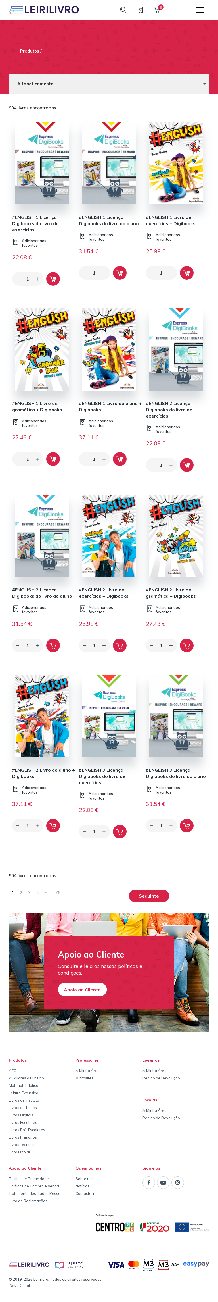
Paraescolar (19, 1152)
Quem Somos (88, 1168)
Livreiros (151, 1060)
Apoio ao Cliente (82, 989)
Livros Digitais (21, 1115)
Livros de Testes (23, 1107)
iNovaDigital (19, 1285)
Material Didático (23, 1085)
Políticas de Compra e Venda (34, 1186)
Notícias (82, 1186)
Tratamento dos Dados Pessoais (37, 1193)
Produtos (18, 1060)
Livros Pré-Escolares (27, 1129)
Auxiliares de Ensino (26, 1078)
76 (56, 892)
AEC (12, 1070)
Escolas (149, 1099)
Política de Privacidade (29, 1178)
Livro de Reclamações (28, 1201)
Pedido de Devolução (161, 1078)
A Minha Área (88, 1070)
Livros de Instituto (24, 1100)
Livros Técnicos (22, 1144)
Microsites (84, 1078)
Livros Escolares (23, 1122)
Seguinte (149, 896)
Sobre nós (85, 1178)
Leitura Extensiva (23, 1093)
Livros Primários (23, 1137)
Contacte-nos (88, 1193)
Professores (87, 1060)
